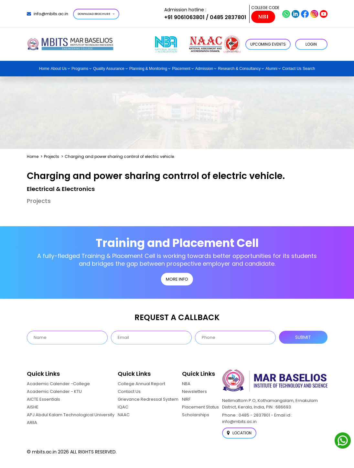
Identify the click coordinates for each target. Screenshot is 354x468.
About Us (59, 68)
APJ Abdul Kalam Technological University (70, 415)
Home (44, 68)
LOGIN (311, 44)
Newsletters (194, 391)
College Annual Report (141, 384)
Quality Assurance (108, 68)
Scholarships (195, 415)
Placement (181, 68)
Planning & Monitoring (148, 68)
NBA (186, 384)
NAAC (124, 415)
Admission (204, 68)
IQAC (123, 407)
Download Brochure (96, 14)
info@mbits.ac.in (47, 14)
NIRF (186, 399)
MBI (263, 17)
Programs (79, 68)
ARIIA (32, 422)
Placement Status (200, 407)
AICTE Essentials (43, 399)
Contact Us (291, 68)
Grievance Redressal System (148, 399)
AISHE (32, 407)
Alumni (271, 68)
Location (239, 433)
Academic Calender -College (58, 384)
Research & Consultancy (239, 68)
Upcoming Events (268, 44)
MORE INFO (177, 279)
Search (309, 68)
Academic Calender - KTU (54, 391)
